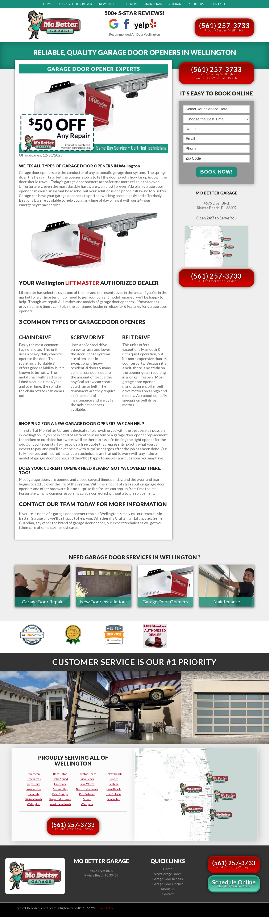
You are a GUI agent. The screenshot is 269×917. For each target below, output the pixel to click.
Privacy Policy (105, 907)
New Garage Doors (168, 873)
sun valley (113, 798)
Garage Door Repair (75, 4)
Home (47, 4)
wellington (33, 803)
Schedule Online (234, 882)
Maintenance (227, 601)
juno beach (87, 778)
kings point (33, 783)
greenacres (33, 778)
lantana (114, 783)
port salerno (87, 793)
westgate (87, 803)
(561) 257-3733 (224, 26)
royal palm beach (60, 798)
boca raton (60, 773)
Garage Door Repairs (167, 878)
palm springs (60, 793)
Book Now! (216, 172)
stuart (87, 798)
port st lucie (113, 793)
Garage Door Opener (167, 883)
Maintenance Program (163, 4)
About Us (196, 4)
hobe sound (60, 778)
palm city (34, 793)
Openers (130, 4)
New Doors (108, 4)
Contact (218, 4)
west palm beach (60, 803)
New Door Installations (104, 601)
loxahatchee (33, 788)
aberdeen (34, 773)
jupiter (113, 778)
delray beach (113, 773)
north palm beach (87, 788)
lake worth (87, 783)
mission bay (60, 788)
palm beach (114, 788)
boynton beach (87, 773)
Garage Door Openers (165, 601)
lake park (60, 783)
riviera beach (33, 798)
